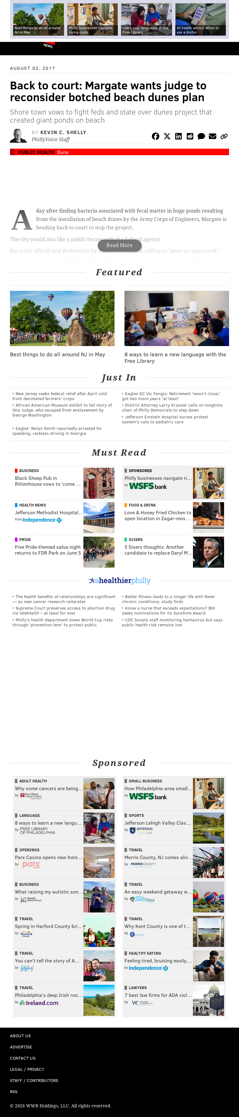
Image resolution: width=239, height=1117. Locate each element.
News (48, 45)
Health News (32, 505)
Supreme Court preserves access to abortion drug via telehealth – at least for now (63, 610)
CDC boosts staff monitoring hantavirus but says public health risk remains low (172, 622)
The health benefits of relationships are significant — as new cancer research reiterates (63, 598)
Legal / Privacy (27, 1069)
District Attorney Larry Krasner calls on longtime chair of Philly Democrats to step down (172, 407)
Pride (25, 539)
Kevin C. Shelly (63, 132)
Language (29, 815)
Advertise (21, 1047)
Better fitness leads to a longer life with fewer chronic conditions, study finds (168, 598)
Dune (62, 152)
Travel (136, 850)
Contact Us (22, 1058)
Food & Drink (142, 505)
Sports (136, 815)
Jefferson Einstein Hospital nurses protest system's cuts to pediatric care (165, 419)
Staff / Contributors (34, 1080)
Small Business (145, 781)
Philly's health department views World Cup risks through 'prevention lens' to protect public (62, 622)
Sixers (136, 539)
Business (29, 470)
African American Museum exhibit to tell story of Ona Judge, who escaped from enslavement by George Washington (62, 410)
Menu (229, 48)
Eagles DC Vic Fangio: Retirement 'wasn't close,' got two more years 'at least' (171, 395)
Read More (119, 245)
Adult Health (33, 781)
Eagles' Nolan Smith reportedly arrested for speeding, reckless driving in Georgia (57, 430)
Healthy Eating (145, 953)
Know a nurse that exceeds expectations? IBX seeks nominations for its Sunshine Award (168, 610)
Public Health (36, 152)
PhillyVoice (15, 48)
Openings (29, 850)
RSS (13, 1091)
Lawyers (138, 987)
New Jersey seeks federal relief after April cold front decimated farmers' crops (59, 395)
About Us (20, 1035)
